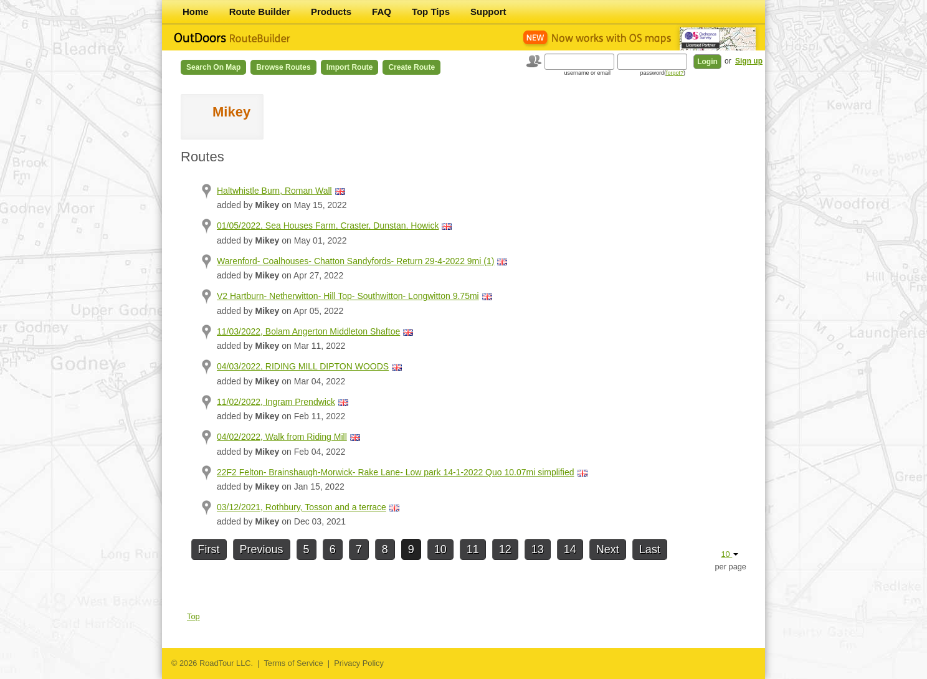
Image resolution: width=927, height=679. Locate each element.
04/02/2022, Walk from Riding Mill (282, 437)
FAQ (381, 11)
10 (440, 549)
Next (607, 549)
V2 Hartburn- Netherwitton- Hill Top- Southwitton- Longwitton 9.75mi (348, 296)
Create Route (411, 67)
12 (505, 549)
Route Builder (259, 11)
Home (196, 11)
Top (193, 616)
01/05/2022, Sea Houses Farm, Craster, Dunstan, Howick (328, 225)
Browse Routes (283, 67)
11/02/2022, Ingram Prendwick (276, 402)
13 (537, 549)
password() (662, 73)
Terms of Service (293, 663)
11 (473, 549)
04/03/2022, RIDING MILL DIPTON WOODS (303, 366)
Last (649, 549)
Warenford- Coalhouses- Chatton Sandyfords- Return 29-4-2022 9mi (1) (355, 261)
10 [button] (729, 554)
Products (331, 11)
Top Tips (431, 11)
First (209, 549)
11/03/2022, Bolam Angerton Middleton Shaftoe (308, 331)
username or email (587, 73)
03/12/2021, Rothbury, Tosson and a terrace (301, 507)
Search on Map (213, 67)
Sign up (749, 61)
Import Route (349, 67)
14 (570, 549)
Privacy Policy (359, 663)
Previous (261, 549)
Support (488, 11)
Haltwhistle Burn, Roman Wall (274, 191)
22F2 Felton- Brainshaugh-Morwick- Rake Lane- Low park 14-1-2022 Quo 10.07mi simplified (395, 472)
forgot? (674, 73)
